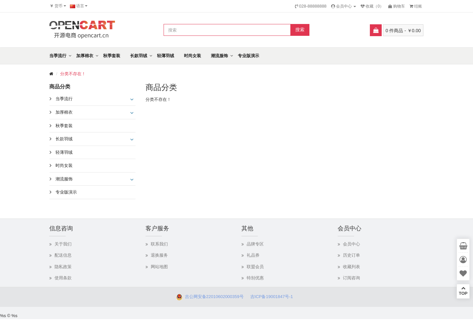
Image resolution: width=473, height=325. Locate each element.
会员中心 (351, 244)
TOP (463, 291)
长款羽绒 (138, 55)
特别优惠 (255, 277)
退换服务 (159, 255)
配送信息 (63, 255)
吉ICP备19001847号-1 (273, 296)
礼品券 (253, 255)
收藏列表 (351, 266)
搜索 (299, 29)
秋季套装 (111, 55)
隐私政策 (63, 266)
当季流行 (57, 55)
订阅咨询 (351, 277)
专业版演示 (248, 55)
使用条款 (63, 277)
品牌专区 (255, 244)
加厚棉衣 (84, 55)
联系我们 (159, 244)
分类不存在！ (73, 73)
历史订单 (351, 255)
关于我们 (63, 244)
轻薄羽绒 (165, 55)
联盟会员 (255, 266)
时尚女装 (192, 55)
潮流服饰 (219, 55)
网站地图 (159, 266)
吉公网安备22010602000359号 (212, 296)
